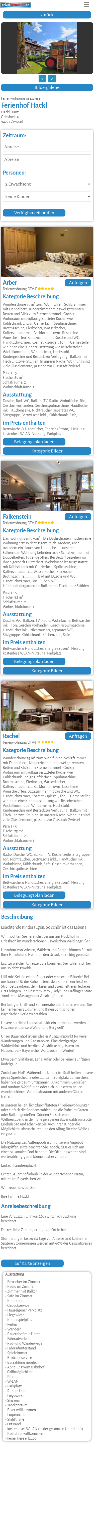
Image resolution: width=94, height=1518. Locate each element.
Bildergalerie (47, 87)
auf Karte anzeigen (32, 1263)
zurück (47, 14)
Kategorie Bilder (46, 450)
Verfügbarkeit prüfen (34, 212)
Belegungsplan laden (34, 441)
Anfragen (78, 282)
